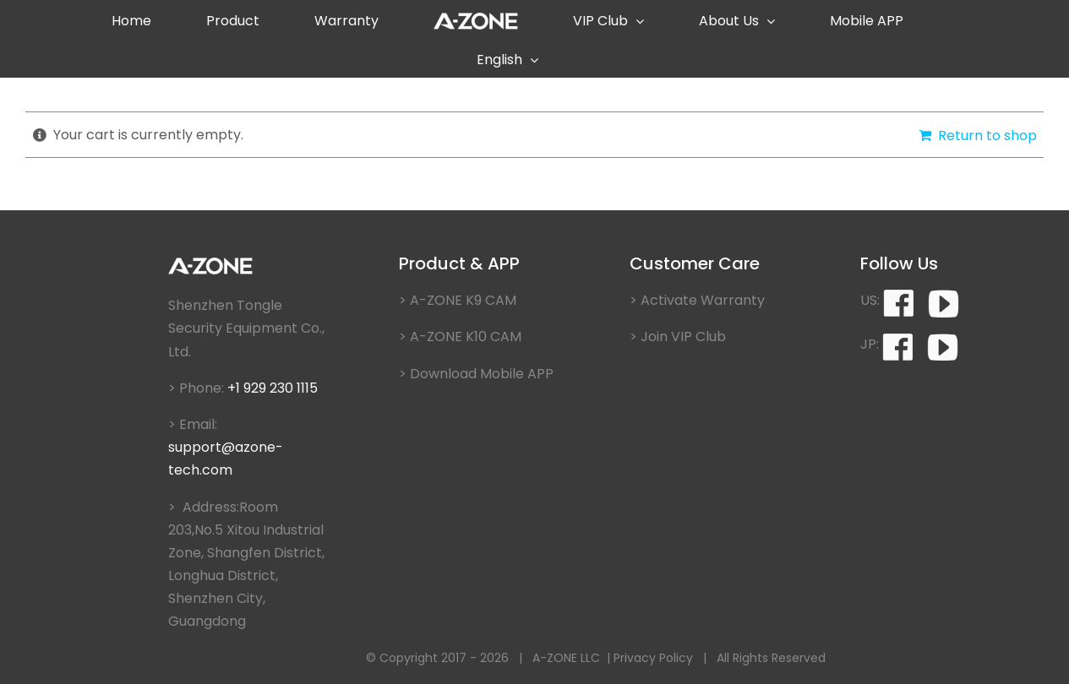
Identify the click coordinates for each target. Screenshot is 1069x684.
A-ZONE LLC (566, 657)
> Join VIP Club (678, 336)
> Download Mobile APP (476, 373)
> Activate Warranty (697, 300)
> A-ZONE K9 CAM (457, 300)
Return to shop (987, 135)
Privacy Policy (653, 657)
